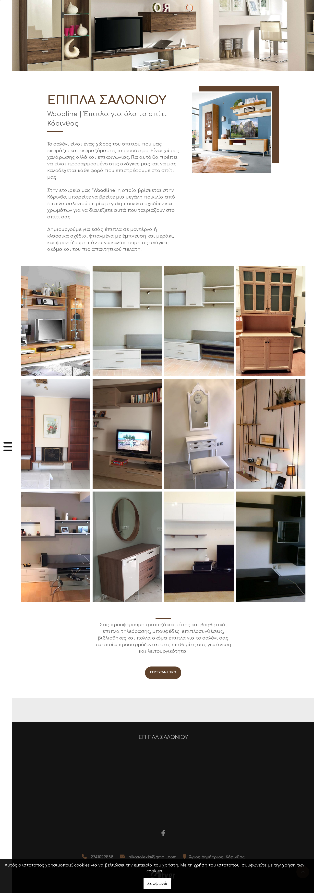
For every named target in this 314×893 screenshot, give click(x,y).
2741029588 (102, 857)
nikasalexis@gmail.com (152, 857)
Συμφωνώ (157, 883)
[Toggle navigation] (6, 446)
